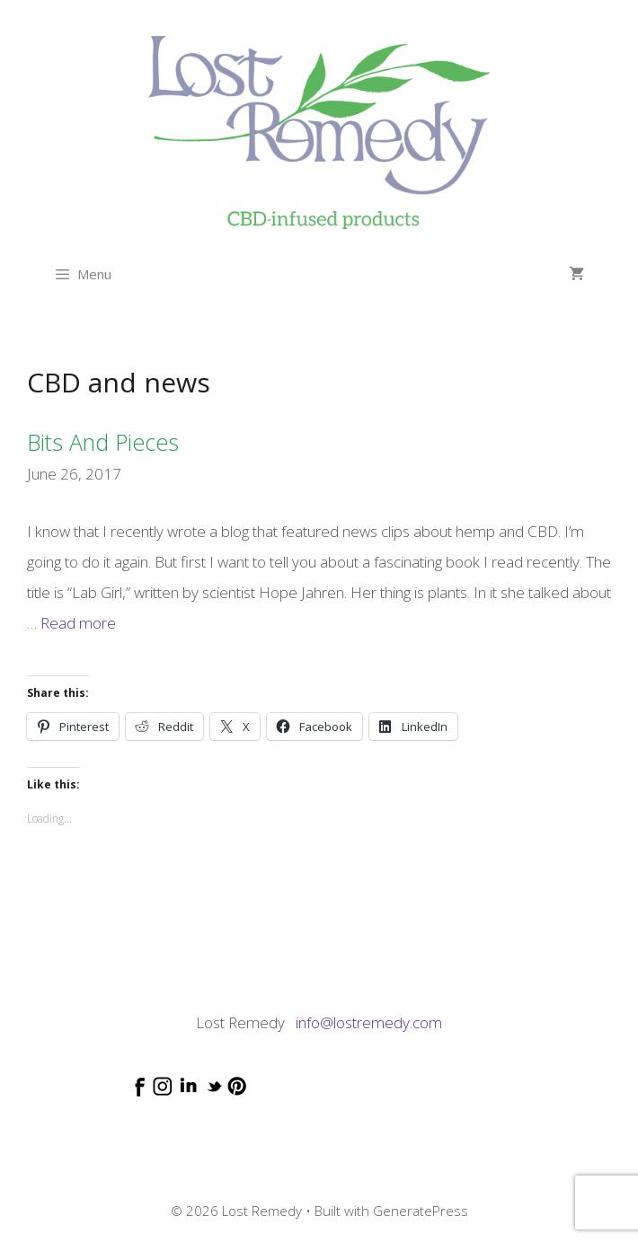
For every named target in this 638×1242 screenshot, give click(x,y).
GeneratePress (420, 1211)
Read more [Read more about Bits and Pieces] (78, 622)
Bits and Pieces (103, 442)
